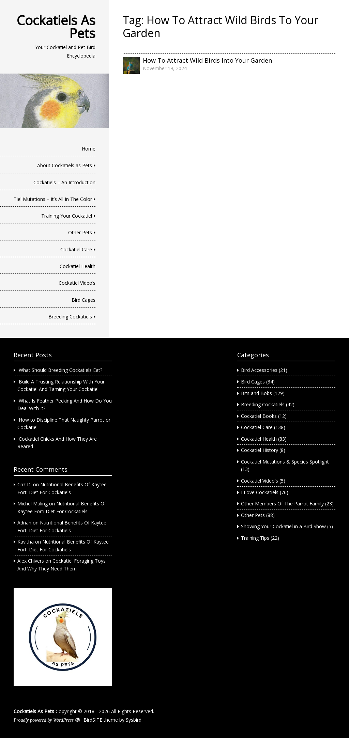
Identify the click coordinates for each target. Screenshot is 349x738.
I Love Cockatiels (259, 492)
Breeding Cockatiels (70, 316)
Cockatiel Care (76, 249)
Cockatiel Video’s (77, 283)
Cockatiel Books (259, 416)
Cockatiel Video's (259, 480)
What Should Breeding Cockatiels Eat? (60, 370)
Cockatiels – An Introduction (64, 182)
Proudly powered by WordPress (44, 720)
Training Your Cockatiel (66, 216)
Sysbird (133, 720)
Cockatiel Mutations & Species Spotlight (285, 461)
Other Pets (80, 232)
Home (88, 148)
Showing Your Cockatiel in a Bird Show (283, 526)
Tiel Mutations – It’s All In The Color (53, 199)
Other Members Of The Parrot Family (282, 503)
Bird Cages (83, 300)
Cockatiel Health (77, 266)
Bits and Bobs (256, 393)
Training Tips (255, 538)
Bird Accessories (259, 370)
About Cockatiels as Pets (64, 165)
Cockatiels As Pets (56, 26)
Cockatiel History (259, 450)
